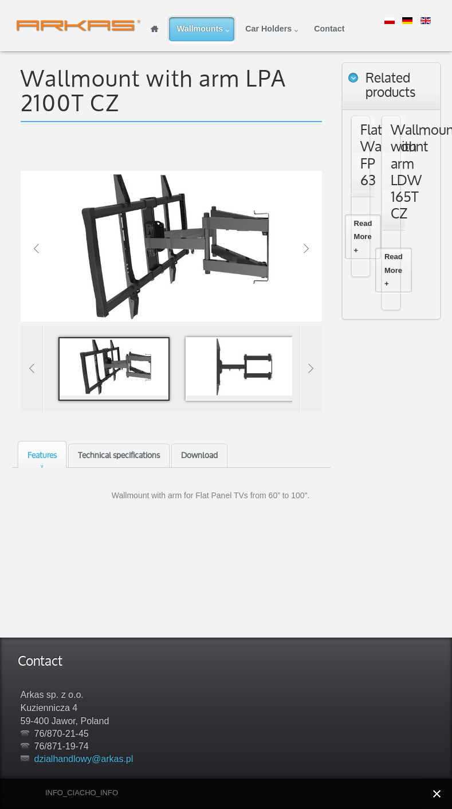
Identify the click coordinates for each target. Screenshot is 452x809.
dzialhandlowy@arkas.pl (83, 759)
